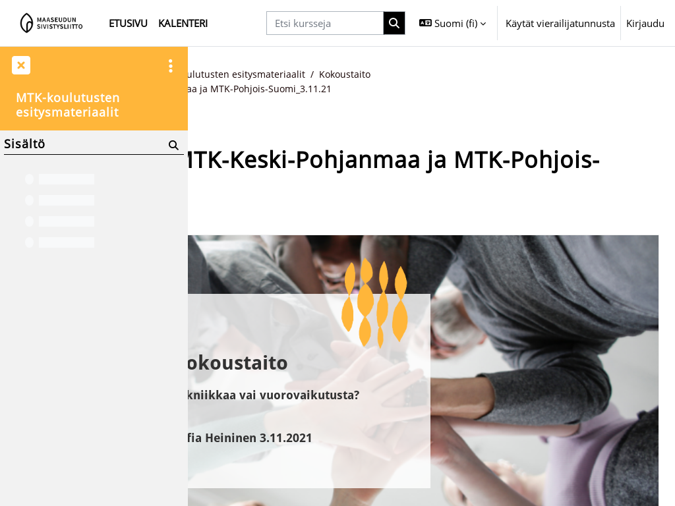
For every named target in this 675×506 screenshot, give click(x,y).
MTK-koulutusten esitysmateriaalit (409, 74)
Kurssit (266, 74)
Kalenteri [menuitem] (183, 23)
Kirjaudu (645, 23)
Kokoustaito (528, 74)
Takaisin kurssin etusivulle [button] (275, 217)
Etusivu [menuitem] (128, 23)
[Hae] (395, 23)
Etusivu (220, 74)
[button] (452, 23)
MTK (307, 74)
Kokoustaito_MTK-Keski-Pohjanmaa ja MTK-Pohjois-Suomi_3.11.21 (369, 89)
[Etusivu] (52, 23)
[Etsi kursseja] (325, 23)
